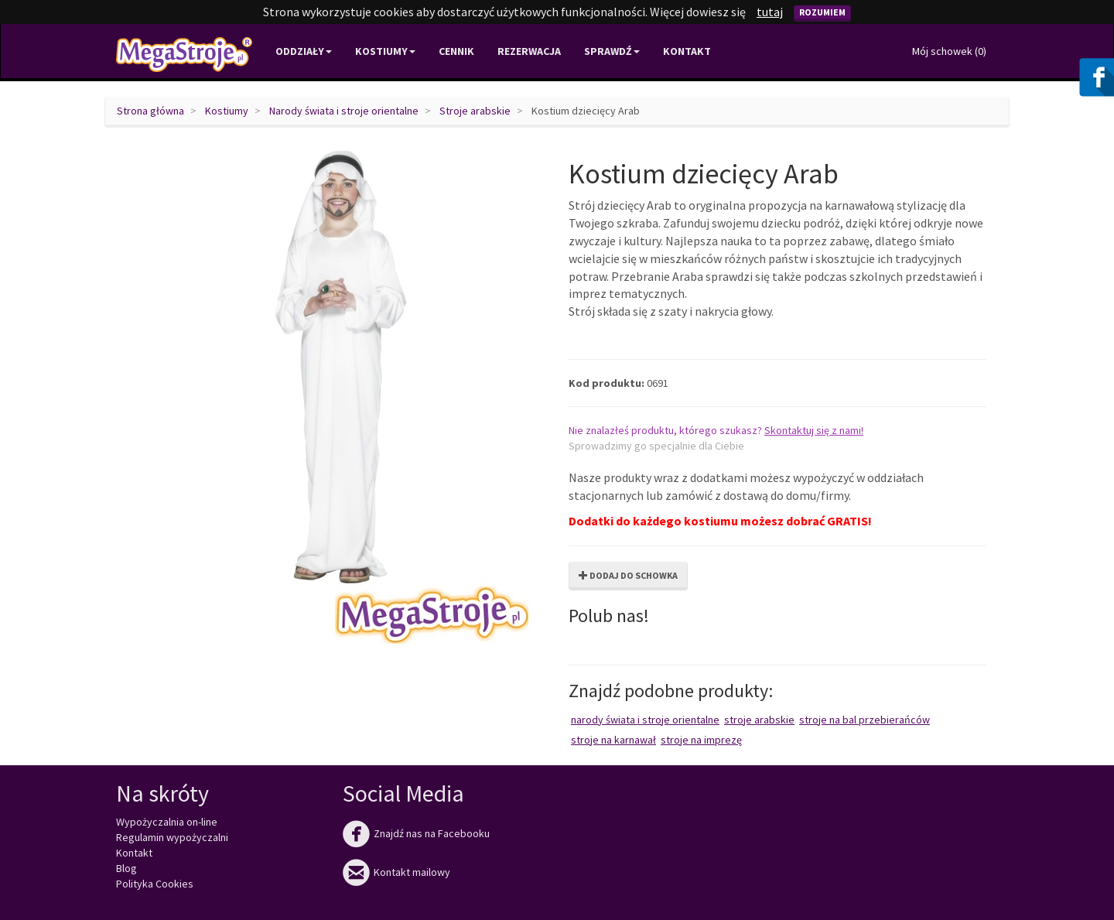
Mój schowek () (949, 51)
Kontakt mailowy (396, 872)
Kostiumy (226, 111)
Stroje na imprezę (701, 740)
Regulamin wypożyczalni (172, 837)
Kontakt (687, 51)
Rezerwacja (529, 51)
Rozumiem (822, 12)
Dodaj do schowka (628, 575)
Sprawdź (612, 51)
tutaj (770, 11)
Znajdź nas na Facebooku (416, 833)
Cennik (456, 51)
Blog (126, 868)
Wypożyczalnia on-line (166, 822)
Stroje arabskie (475, 111)
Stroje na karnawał (613, 740)
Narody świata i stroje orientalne (344, 111)
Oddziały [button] (303, 51)
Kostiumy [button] (385, 51)
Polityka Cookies (154, 884)
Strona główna (150, 111)
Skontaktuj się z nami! (813, 430)
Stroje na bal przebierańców (864, 720)
